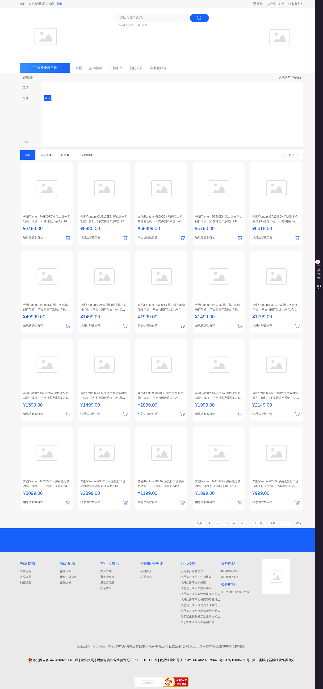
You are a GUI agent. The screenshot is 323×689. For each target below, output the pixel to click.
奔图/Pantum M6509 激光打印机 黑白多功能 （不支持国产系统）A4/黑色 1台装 (161, 486)
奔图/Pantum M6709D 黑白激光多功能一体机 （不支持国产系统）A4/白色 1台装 (160, 397)
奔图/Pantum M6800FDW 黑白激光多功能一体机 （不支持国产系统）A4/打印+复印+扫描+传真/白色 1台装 (46, 221)
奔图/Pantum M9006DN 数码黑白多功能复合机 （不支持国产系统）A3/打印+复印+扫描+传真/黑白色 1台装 (160, 221)
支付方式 (106, 571)
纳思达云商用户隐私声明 (196, 588)
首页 (259, 3)
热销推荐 (95, 68)
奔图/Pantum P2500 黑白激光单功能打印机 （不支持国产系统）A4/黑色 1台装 (103, 309)
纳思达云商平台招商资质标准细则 (201, 599)
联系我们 (146, 577)
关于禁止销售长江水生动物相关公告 (203, 616)
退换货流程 (107, 582)
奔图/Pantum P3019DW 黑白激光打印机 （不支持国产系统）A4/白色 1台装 (275, 309)
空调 (122, 25)
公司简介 (146, 571)
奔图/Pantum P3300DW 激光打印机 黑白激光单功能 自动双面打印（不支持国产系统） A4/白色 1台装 (103, 486)
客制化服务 (158, 68)
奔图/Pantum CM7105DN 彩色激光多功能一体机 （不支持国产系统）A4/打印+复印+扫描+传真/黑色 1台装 (103, 221)
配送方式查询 (68, 577)
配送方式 (65, 582)
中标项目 (116, 68)
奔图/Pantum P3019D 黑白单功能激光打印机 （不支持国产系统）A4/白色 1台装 (217, 309)
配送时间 (65, 571)
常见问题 (25, 577)
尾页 (272, 523)
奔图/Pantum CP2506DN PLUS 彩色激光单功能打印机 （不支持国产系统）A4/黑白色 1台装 (275, 221)
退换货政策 (107, 577)
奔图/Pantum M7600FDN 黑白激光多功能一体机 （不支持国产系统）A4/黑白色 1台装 (46, 486)
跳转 (298, 523)
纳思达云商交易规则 (193, 582)
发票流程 (25, 571)
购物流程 (25, 582)
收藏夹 (296, 3)
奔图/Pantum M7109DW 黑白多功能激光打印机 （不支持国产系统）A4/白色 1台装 (275, 397)
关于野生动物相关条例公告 (197, 622)
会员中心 (275, 3)
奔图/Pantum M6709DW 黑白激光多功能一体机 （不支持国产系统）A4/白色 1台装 (217, 397)
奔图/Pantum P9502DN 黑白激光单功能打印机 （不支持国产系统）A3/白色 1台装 (46, 309)
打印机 (130, 25)
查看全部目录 (47, 68)
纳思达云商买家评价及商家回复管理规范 (205, 594)
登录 (59, 3)
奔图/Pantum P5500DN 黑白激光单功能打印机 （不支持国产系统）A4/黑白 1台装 (218, 221)
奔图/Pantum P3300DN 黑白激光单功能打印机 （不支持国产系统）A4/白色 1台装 (161, 309)
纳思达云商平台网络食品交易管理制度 (204, 611)
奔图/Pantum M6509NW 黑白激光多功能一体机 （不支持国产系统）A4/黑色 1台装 (45, 397)
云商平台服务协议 (191, 571)
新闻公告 (136, 68)
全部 (47, 98)
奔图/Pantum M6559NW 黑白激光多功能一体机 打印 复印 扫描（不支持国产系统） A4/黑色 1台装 (217, 486)
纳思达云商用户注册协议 (196, 577)
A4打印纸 (142, 25)
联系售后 (106, 588)
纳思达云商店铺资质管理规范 (198, 605)
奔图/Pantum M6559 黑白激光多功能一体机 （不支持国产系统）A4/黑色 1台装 (103, 397)
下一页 (258, 523)
